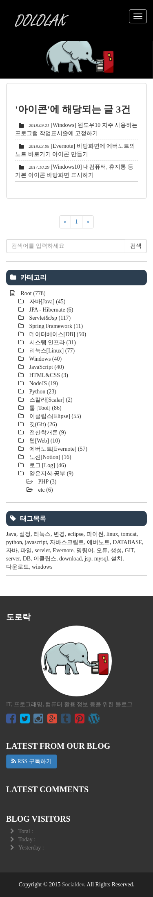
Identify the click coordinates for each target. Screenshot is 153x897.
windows (42, 567)
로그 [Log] (47, 465)
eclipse (76, 534)
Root (32, 293)
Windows (45, 359)
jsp (87, 559)
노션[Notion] (49, 457)
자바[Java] (47, 301)
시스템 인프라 (52, 342)
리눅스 (42, 534)
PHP (47, 482)
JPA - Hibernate (50, 310)
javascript (36, 542)
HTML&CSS (48, 375)
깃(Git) (42, 424)
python (14, 542)
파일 (26, 550)
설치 (116, 559)
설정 (25, 534)
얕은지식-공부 (50, 473)
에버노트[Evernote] (57, 449)
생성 (116, 550)
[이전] (65, 221)
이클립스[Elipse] (54, 416)
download (70, 559)
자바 (12, 550)
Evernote (63, 550)
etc (45, 490)
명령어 (84, 550)
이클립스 (44, 559)
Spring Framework (55, 326)
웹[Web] (44, 441)
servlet (42, 550)
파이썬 (95, 534)
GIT (129, 550)
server (13, 559)
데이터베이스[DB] (57, 334)
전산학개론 (47, 432)
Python (42, 392)
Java (11, 534)
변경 (59, 534)
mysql (101, 559)
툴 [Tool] (45, 408)
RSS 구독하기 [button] (31, 761)
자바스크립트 (67, 542)
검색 (136, 246)
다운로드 (17, 567)
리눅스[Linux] (51, 351)
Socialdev (73, 884)
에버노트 (98, 542)
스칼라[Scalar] (50, 400)
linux (112, 534)
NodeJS (43, 383)
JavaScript (46, 367)
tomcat (129, 534)
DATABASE (127, 542)
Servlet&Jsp (49, 318)
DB (27, 559)
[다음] (88, 221)
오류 (102, 550)
